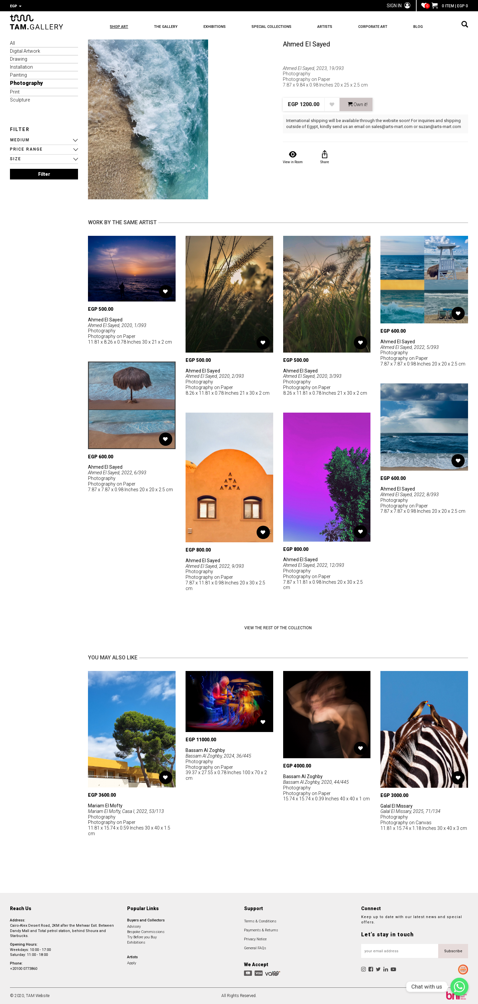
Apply (131, 963)
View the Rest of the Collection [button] (278, 628)
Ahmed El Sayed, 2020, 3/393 (312, 376)
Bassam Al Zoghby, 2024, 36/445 (218, 756)
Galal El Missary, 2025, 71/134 (410, 811)
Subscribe (453, 951)
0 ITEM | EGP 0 (450, 6)
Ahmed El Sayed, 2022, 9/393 (215, 566)
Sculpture (20, 99)
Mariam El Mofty (105, 805)
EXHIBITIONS (214, 27)
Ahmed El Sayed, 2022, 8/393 (409, 494)
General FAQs (255, 948)
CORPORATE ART (372, 27)
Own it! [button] (357, 104)
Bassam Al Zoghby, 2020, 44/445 (316, 782)
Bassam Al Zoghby (205, 750)
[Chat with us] (459, 987)
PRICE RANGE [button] (26, 149)
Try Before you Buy (142, 937)
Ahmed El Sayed (306, 44)
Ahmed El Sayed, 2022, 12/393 (313, 565)
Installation (21, 67)
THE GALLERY (166, 27)
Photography (26, 83)
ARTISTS (324, 27)
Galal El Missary (396, 806)
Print (15, 92)
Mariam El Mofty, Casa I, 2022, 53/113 (126, 811)
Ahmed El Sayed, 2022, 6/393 (117, 472)
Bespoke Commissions (146, 932)
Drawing (18, 59)
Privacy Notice (255, 939)
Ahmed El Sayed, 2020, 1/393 (117, 325)
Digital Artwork (25, 51)
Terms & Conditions (260, 921)
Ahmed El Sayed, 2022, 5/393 (409, 347)
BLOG (418, 27)
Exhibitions (136, 942)
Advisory (134, 926)
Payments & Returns (261, 930)
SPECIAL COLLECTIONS (271, 27)
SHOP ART (119, 27)
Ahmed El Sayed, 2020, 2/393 (215, 376)
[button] (44, 140)
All (12, 43)
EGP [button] (16, 6)
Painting (18, 75)
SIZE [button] (15, 159)
